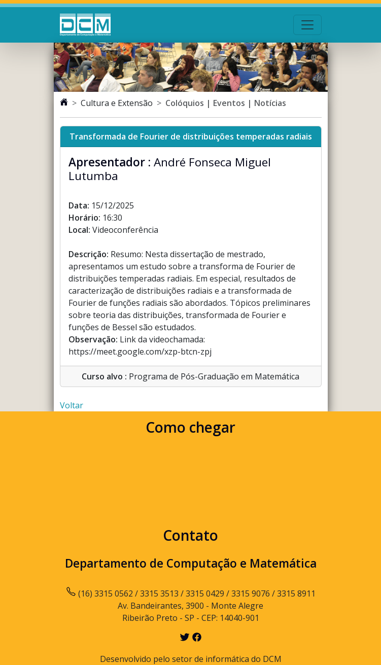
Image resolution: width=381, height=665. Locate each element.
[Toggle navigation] (307, 25)
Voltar (71, 405)
